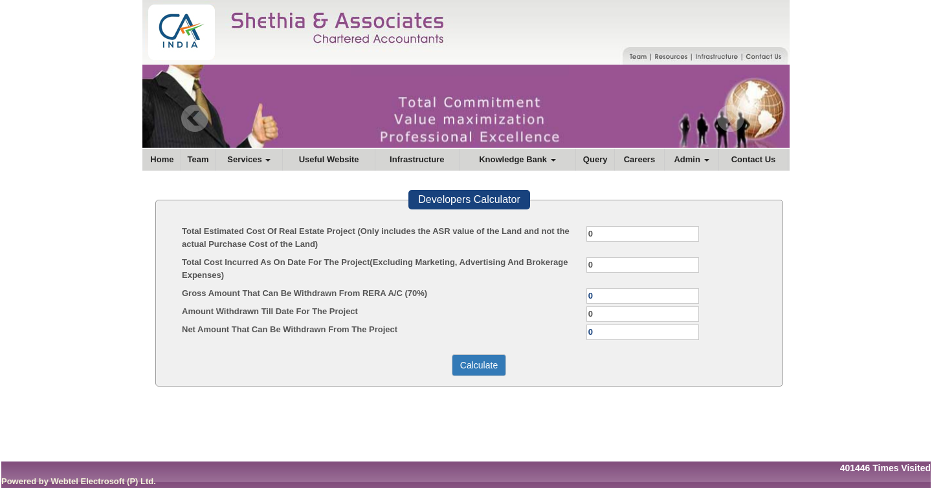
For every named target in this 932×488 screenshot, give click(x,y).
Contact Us (753, 159)
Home (161, 159)
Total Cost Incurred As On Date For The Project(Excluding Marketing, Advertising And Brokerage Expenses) (375, 268)
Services (249, 159)
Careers (639, 159)
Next (730, 119)
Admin (691, 159)
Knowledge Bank (517, 159)
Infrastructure (417, 159)
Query (595, 159)
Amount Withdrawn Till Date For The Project (270, 311)
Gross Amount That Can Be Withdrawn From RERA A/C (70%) (304, 293)
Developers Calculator (469, 199)
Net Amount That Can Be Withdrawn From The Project (289, 329)
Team (198, 159)
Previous (195, 119)
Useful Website (329, 159)
